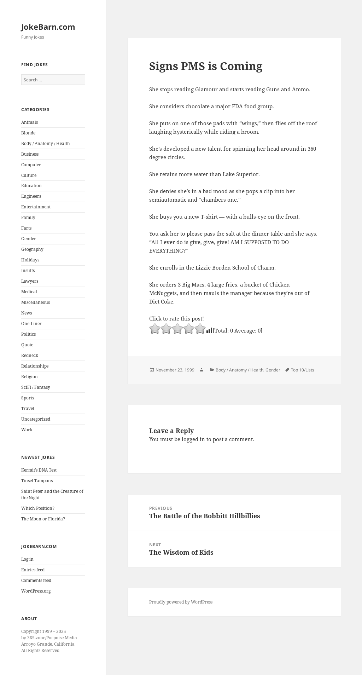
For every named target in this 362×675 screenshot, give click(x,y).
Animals (29, 122)
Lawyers (29, 281)
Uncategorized (35, 419)
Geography (32, 249)
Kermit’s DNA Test (39, 470)
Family (28, 217)
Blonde (28, 133)
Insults (28, 270)
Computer (31, 165)
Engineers (31, 196)
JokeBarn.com (48, 26)
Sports (27, 398)
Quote (27, 345)
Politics (28, 334)
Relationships (34, 366)
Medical (29, 292)
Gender (28, 239)
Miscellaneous (35, 302)
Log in (27, 559)
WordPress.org (36, 591)
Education (31, 186)
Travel (27, 408)
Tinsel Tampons (37, 481)
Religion (29, 377)
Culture (28, 175)
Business (30, 154)
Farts (26, 228)
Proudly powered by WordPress (180, 602)
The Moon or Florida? (43, 519)
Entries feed (33, 570)
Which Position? (37, 508)
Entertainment (36, 207)
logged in (193, 439)
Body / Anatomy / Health (45, 143)
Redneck (29, 355)
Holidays (30, 260)
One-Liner (31, 324)
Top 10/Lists (302, 370)
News (26, 313)
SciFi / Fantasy (35, 387)
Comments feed (36, 580)
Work (27, 430)
